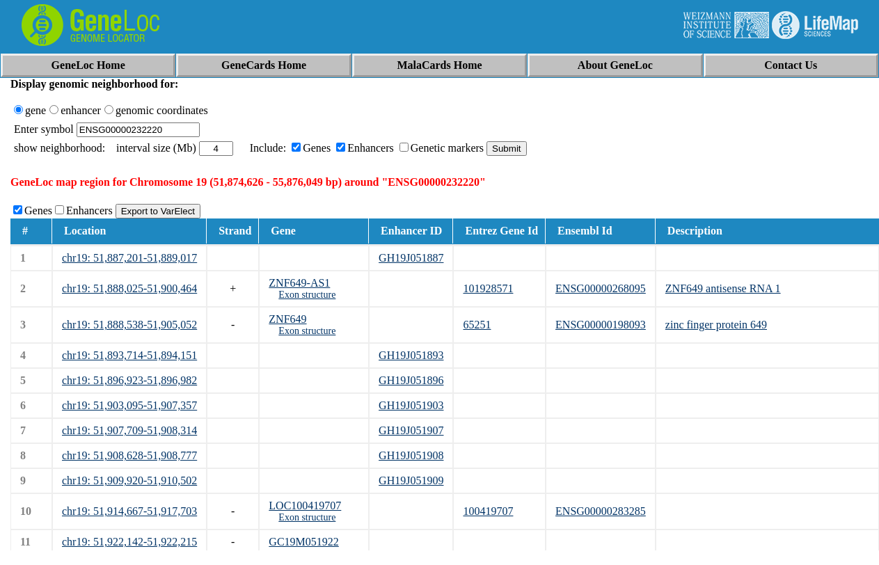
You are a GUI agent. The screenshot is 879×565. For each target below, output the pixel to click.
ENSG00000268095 (600, 288)
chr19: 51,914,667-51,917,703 (129, 511)
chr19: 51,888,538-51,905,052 (129, 325)
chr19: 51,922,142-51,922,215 (129, 542)
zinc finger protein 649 (716, 325)
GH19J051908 (411, 455)
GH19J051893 (411, 355)
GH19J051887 (411, 258)
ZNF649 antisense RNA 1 (723, 288)
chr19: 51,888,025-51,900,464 (129, 288)
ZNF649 (287, 319)
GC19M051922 (303, 542)
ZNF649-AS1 (299, 283)
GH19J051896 (411, 380)
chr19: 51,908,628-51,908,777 (129, 455)
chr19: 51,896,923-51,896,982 (129, 380)
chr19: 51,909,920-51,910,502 (129, 480)
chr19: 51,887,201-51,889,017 (129, 258)
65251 (477, 325)
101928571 (488, 288)
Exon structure (306, 294)
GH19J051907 (411, 430)
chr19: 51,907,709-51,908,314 (129, 430)
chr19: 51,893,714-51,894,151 (129, 355)
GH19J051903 (411, 405)
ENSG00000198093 (600, 325)
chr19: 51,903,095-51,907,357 (129, 405)
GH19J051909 (411, 480)
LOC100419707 (305, 505)
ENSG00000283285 (600, 511)
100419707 (488, 511)
